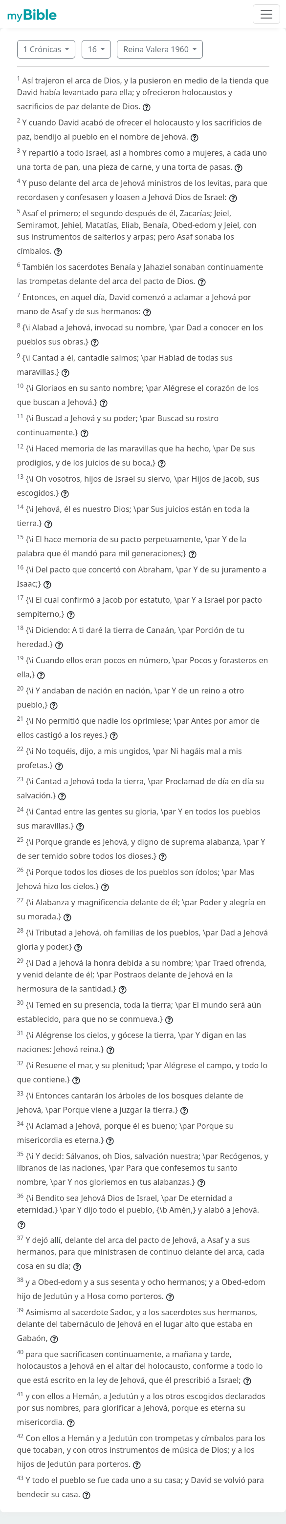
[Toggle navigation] (266, 14)
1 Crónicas (43, 49)
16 (93, 49)
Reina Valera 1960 (157, 49)
